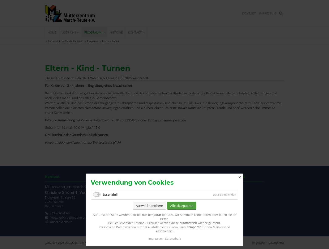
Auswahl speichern (149, 206)
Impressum (155, 238)
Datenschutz (173, 238)
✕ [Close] (239, 177)
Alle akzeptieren (181, 206)
